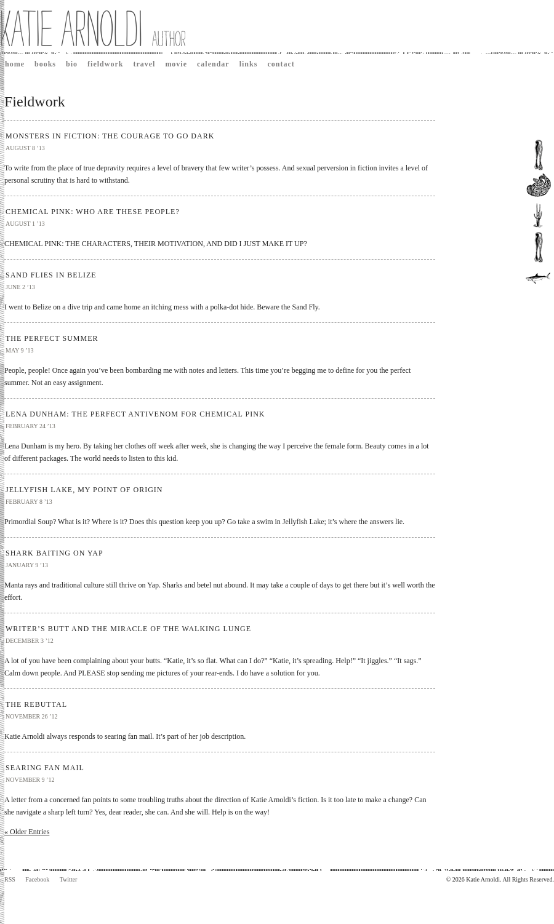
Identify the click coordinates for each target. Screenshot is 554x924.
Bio (72, 64)
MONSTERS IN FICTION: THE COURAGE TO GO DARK (110, 136)
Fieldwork (105, 64)
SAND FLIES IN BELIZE (51, 275)
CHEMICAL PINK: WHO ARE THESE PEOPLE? (93, 211)
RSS (9, 879)
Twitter (69, 879)
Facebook (37, 879)
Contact (280, 64)
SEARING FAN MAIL (45, 767)
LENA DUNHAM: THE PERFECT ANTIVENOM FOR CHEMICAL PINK (135, 414)
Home (15, 64)
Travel (144, 64)
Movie (176, 64)
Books (45, 64)
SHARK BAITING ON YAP (54, 553)
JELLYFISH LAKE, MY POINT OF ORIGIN (84, 489)
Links (248, 64)
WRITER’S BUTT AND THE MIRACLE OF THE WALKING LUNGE (128, 628)
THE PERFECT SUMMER (52, 338)
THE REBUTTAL (36, 704)
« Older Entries (26, 831)
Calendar (213, 64)
